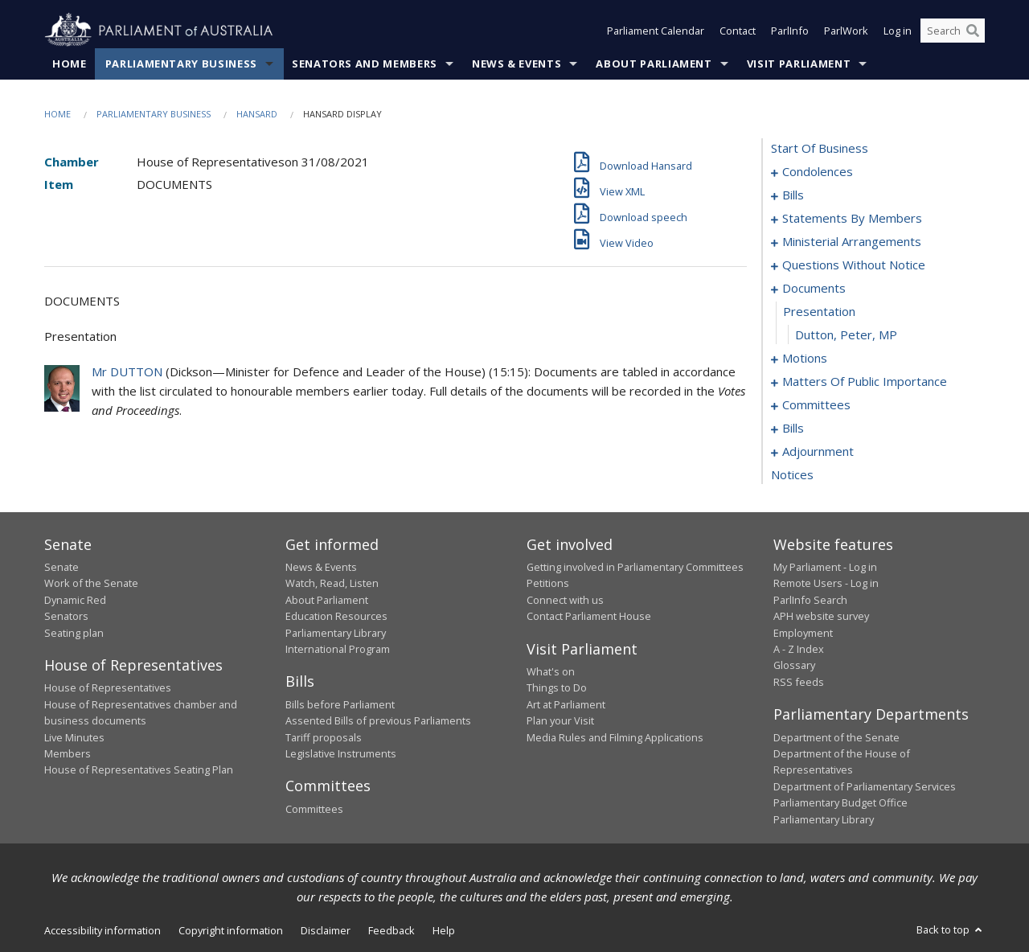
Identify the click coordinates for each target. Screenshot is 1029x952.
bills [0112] (793, 428)
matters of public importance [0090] (864, 381)
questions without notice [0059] (853, 264)
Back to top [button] (950, 929)
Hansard (256, 114)
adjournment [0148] (818, 451)
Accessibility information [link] (102, 930)
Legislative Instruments (340, 753)
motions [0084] (804, 358)
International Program (337, 649)
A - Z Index (798, 649)
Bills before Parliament (340, 704)
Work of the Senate (91, 583)
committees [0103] (816, 404)
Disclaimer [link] (326, 930)
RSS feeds (798, 682)
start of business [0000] (819, 148)
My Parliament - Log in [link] (825, 567)
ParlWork (846, 30)
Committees (314, 809)
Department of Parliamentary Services (864, 786)
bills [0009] (793, 195)
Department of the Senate (836, 737)
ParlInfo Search (810, 600)
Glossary (794, 665)
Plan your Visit (560, 720)
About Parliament (653, 63)
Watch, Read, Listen (332, 583)
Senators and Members (364, 63)
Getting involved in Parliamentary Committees (635, 567)
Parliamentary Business (181, 63)
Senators (66, 616)
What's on (551, 671)
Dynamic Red (75, 600)
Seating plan (74, 633)
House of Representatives (107, 687)
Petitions (548, 583)
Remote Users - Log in (826, 583)
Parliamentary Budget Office (840, 802)
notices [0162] (792, 474)
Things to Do (557, 687)
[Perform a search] (973, 30)
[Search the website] (952, 30)
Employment (803, 633)
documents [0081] (814, 288)
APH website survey (821, 616)
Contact (737, 30)
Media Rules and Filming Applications (615, 737)
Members (67, 753)
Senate (61, 567)
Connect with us (565, 600)
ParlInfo (790, 30)
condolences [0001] (817, 171)
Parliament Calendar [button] (655, 30)
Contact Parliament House (589, 616)
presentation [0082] (819, 311)
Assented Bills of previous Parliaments (378, 720)
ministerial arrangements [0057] (851, 241)
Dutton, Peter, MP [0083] (846, 334)
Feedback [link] (391, 930)
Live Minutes (74, 737)
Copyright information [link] (230, 930)
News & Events (516, 63)
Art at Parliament (566, 704)
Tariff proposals (323, 737)
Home (69, 63)
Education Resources (336, 616)
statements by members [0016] (852, 218)
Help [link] (444, 930)
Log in (897, 30)
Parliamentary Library (335, 633)
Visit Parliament (799, 63)
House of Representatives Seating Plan (138, 769)
